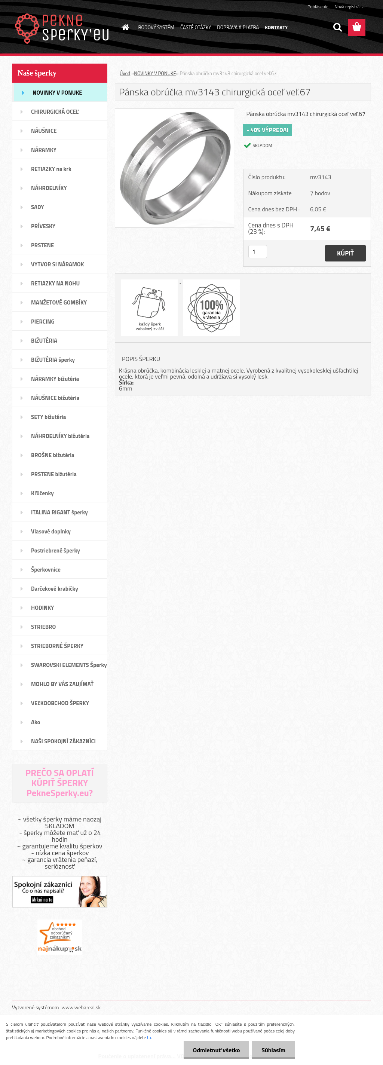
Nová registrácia (349, 6)
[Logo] (63, 27)
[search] (337, 27)
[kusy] (257, 251)
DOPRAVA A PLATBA (238, 27)
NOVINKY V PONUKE (155, 73)
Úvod (125, 73)
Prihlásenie (317, 6)
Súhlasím (273, 1050)
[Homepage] (124, 27)
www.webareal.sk (81, 1007)
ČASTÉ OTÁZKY (195, 27)
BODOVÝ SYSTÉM (156, 27)
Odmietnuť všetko (216, 1050)
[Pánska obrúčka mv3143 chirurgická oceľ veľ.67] (174, 111)
